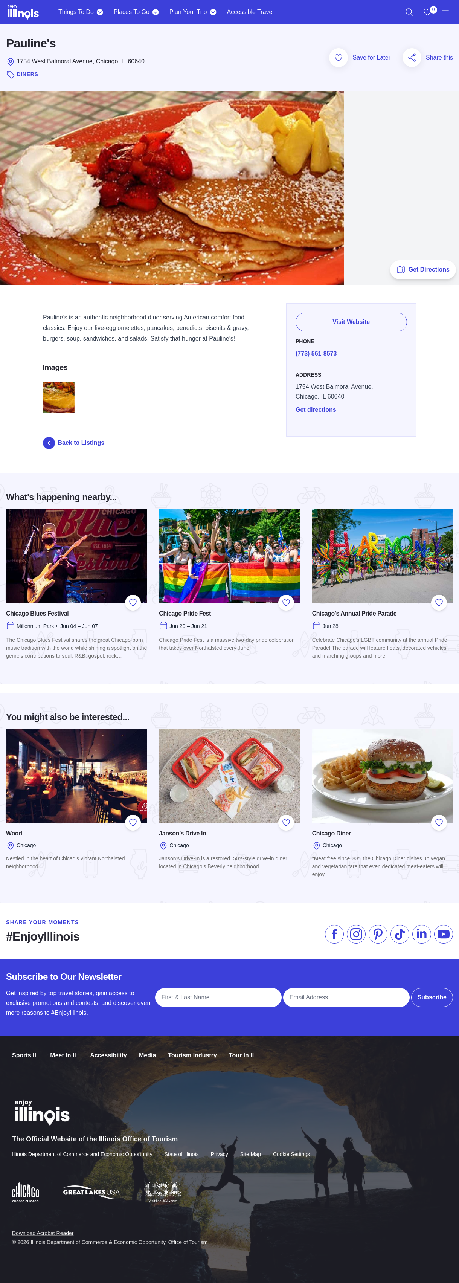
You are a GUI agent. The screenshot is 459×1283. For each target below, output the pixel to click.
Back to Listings (74, 443)
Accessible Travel (250, 12)
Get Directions (423, 269)
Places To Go (131, 12)
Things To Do (76, 12)
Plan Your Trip (188, 12)
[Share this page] (412, 57)
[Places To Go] (155, 12)
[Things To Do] (100, 12)
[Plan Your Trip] (213, 12)
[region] (409, 12)
